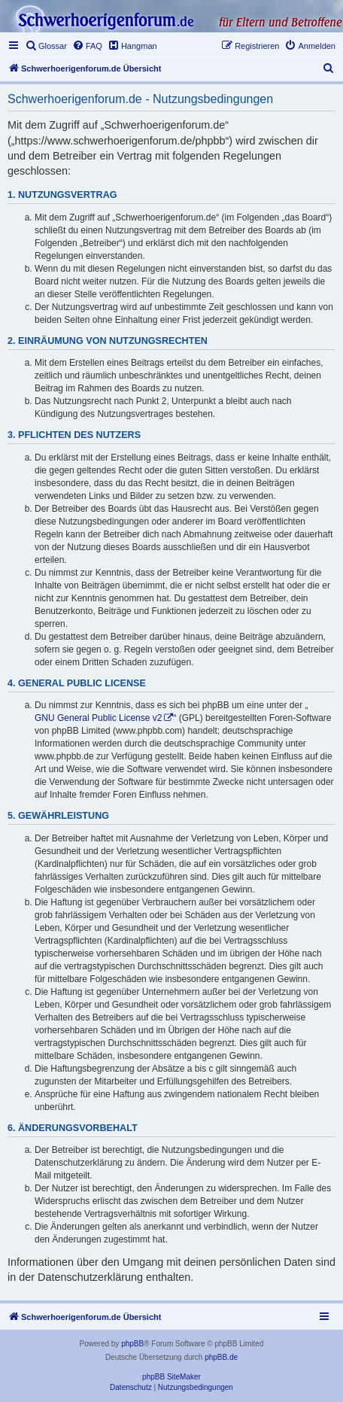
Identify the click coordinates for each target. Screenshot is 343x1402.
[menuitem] (46, 46)
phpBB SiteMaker (171, 1377)
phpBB (132, 1344)
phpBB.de (221, 1357)
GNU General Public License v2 (98, 718)
